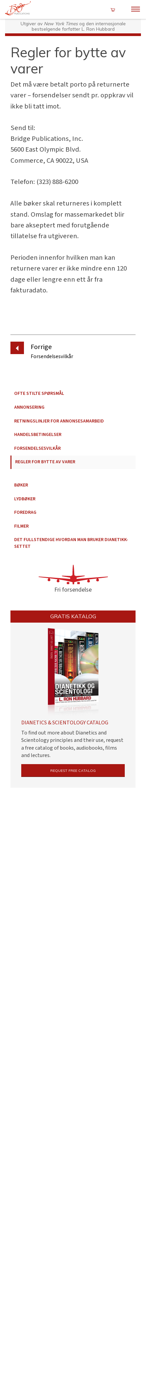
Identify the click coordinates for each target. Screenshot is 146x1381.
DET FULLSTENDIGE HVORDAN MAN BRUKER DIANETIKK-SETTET (71, 543)
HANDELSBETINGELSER (37, 434)
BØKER (21, 485)
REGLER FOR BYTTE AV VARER (45, 462)
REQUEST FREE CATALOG (73, 772)
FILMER (21, 526)
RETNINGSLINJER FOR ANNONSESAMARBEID (59, 421)
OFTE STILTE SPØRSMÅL (39, 393)
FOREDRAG (25, 512)
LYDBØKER (24, 499)
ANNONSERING (29, 407)
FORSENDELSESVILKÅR (37, 448)
